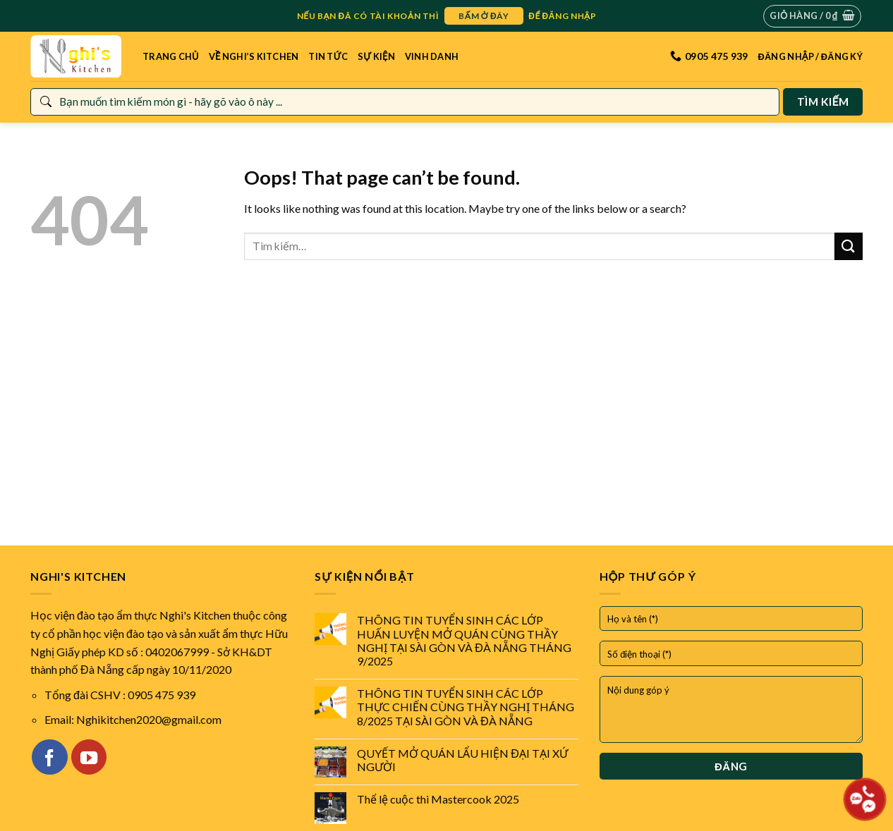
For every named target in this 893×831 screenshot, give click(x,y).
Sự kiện (376, 56)
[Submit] (848, 246)
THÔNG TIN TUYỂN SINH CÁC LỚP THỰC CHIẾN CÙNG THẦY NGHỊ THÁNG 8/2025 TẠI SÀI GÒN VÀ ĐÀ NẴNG (465, 707)
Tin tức (328, 56)
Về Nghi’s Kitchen (254, 56)
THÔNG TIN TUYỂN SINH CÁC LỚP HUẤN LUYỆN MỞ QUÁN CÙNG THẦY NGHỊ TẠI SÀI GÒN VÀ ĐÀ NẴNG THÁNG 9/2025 (464, 640)
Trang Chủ (170, 56)
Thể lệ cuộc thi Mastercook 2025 (438, 799)
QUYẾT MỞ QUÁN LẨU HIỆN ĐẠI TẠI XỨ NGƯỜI (462, 759)
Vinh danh (431, 56)
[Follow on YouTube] (89, 757)
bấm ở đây (483, 16)
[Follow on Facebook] (49, 757)
